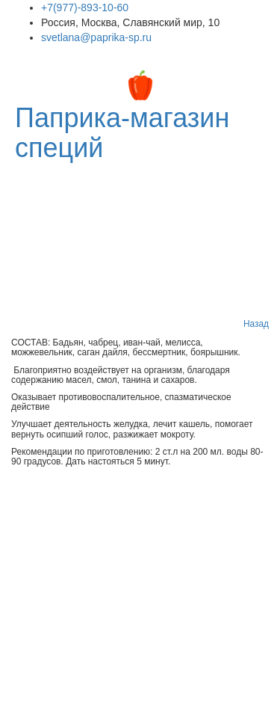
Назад (256, 324)
